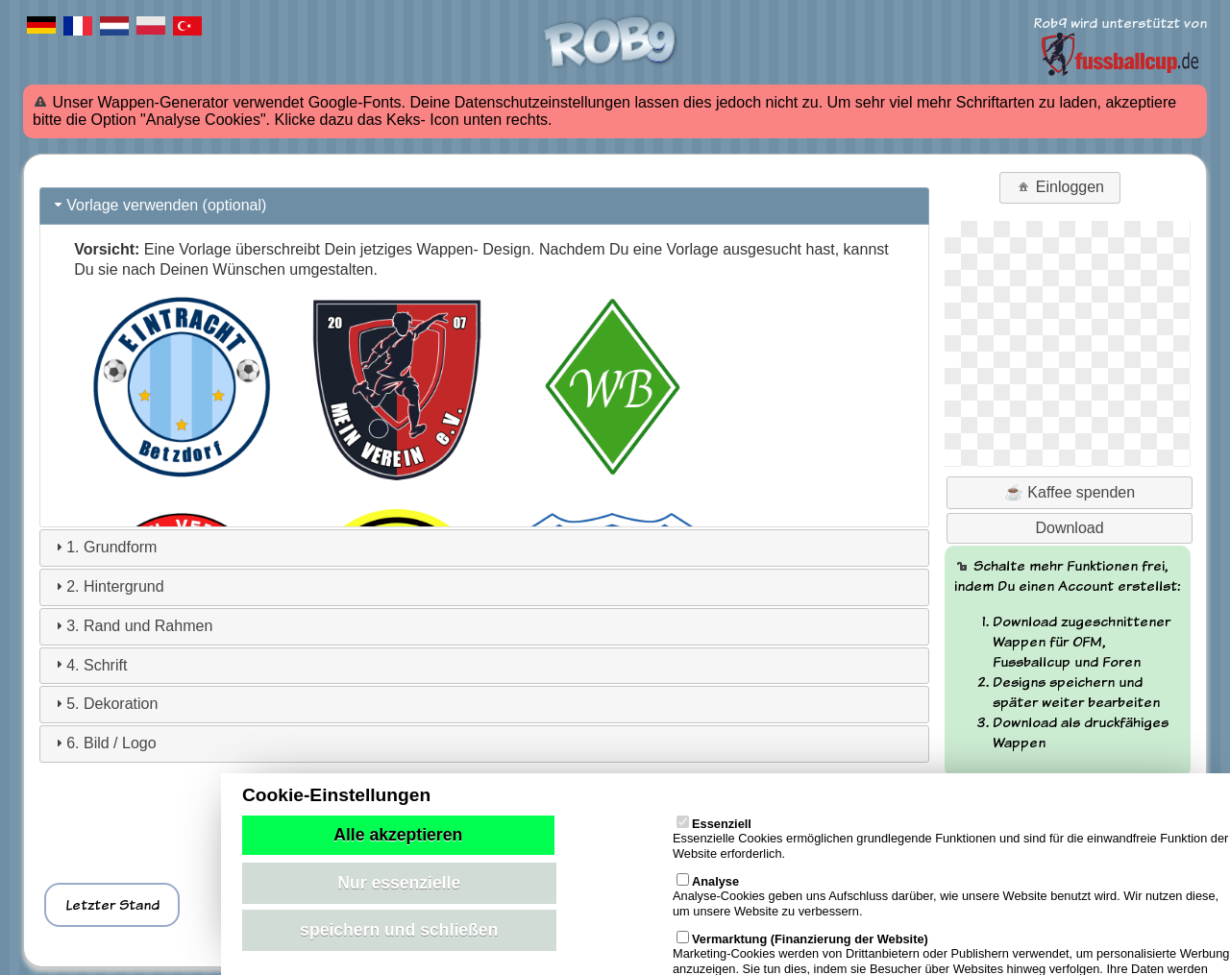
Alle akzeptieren (397, 834)
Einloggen (1060, 187)
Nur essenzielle (398, 882)
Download (1069, 528)
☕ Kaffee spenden (1069, 492)
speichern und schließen (399, 929)
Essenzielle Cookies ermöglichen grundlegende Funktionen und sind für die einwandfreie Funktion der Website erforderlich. (950, 831)
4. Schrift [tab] (89, 664)
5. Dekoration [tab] (104, 703)
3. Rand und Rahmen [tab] (131, 626)
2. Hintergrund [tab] (107, 586)
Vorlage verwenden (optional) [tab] (158, 205)
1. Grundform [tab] (104, 547)
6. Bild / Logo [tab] (103, 743)
